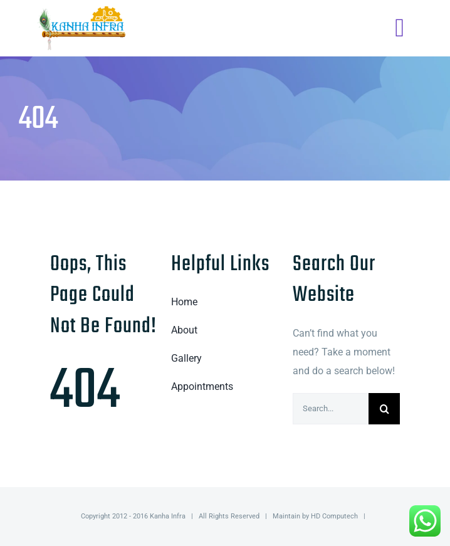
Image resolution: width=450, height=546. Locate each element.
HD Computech (334, 516)
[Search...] (331, 408)
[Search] (384, 408)
